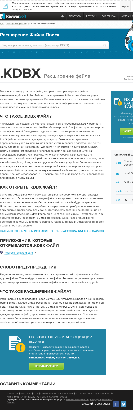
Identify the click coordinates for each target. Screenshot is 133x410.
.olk (117, 182)
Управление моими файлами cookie (46, 397)
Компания (12, 393)
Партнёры (25, 393)
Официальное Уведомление (57, 393)
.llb (117, 173)
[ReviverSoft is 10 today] (54, 16)
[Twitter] (123, 406)
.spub (119, 191)
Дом (2, 23)
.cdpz (118, 162)
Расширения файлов (16, 23)
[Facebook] (116, 406)
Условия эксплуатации (77, 399)
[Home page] (62, 16)
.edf (118, 199)
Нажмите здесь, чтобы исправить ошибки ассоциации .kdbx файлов (52, 231)
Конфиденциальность (101, 399)
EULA (35, 393)
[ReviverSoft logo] (13, 16)
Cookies (11, 402)
